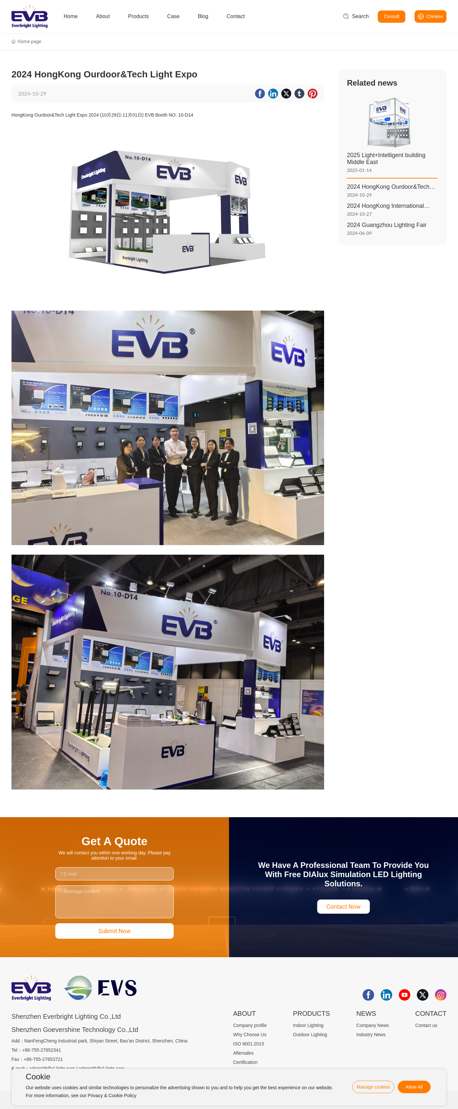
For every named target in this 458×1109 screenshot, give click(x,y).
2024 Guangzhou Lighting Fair (386, 225)
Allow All (414, 1087)
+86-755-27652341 (41, 1050)
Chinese (434, 16)
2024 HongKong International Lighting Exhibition (385, 209)
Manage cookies (373, 1087)
